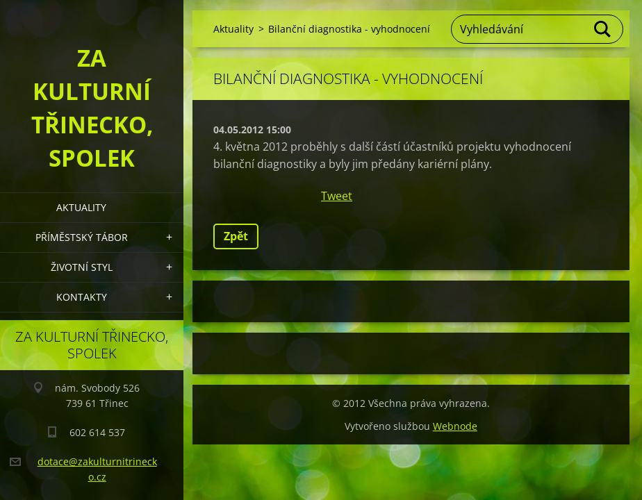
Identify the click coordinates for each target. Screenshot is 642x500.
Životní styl (82, 267)
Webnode (455, 426)
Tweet (336, 195)
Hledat (603, 29)
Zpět (236, 236)
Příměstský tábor (81, 237)
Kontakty (81, 296)
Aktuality (81, 207)
